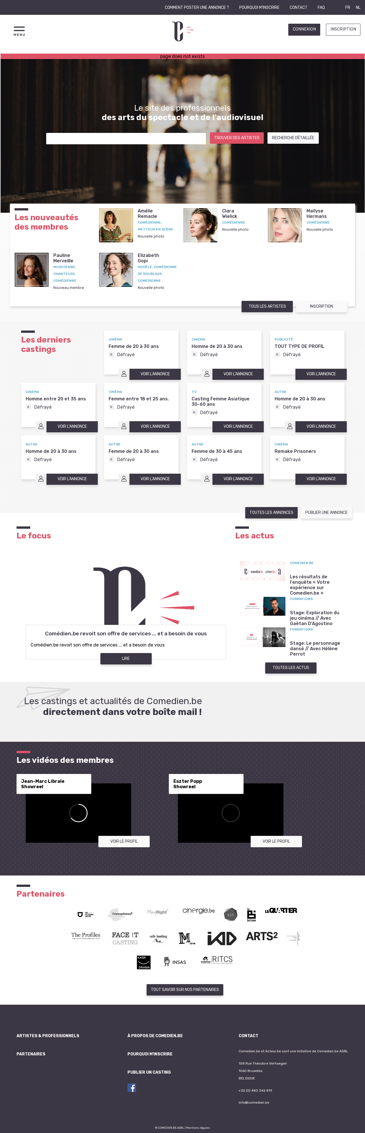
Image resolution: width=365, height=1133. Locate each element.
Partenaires (31, 1054)
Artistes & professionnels (48, 1035)
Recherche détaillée (293, 137)
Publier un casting (149, 1072)
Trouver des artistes (236, 137)
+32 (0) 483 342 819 (255, 1091)
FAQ (321, 7)
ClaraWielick (229, 213)
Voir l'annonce (155, 374)
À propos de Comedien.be (155, 1035)
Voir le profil (124, 841)
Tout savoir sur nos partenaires (185, 989)
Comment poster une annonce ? (197, 7)
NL (358, 7)
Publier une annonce (326, 512)
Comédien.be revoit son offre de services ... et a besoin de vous (126, 634)
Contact (298, 7)
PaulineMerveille (63, 258)
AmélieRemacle (147, 213)
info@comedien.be (254, 1102)
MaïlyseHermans (317, 213)
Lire (126, 658)
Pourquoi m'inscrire (259, 7)
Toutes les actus (291, 667)
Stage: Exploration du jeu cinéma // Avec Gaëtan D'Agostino (314, 618)
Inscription (343, 29)
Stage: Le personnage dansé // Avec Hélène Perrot (315, 649)
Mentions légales (198, 1127)
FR (347, 7)
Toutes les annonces (271, 512)
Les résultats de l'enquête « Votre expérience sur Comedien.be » (310, 585)
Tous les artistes (267, 306)
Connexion (304, 29)
